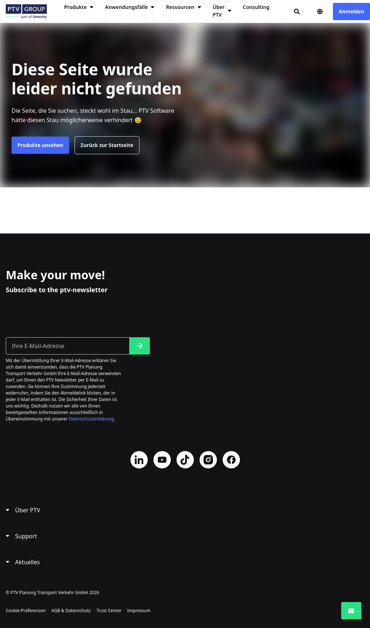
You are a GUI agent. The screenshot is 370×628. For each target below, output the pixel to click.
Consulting (256, 7)
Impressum (138, 610)
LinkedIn (139, 459)
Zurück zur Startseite (107, 145)
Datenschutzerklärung (91, 419)
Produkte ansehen (40, 145)
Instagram (208, 459)
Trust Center (109, 610)
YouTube (162, 459)
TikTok (185, 459)
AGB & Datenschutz (71, 610)
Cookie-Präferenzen (26, 610)
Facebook (231, 459)
